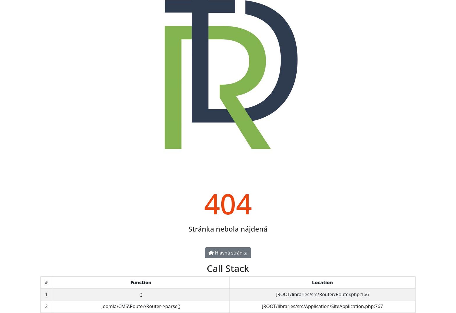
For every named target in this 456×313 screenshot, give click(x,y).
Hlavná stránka (228, 253)
